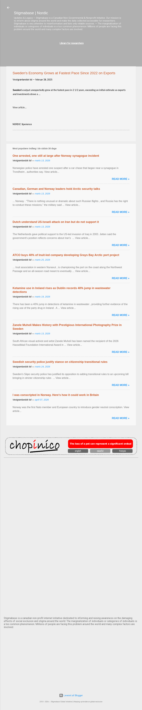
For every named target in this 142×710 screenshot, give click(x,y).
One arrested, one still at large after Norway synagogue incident (56, 155)
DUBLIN (71, 497)
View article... (20, 107)
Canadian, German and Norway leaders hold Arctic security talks (56, 188)
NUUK (71, 550)
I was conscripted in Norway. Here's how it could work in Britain (56, 395)
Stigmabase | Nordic (31, 13)
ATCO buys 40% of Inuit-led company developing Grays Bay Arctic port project (66, 255)
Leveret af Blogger (71, 695)
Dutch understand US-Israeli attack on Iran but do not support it (56, 222)
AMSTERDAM (71, 471)
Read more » (120, 179)
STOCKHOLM (71, 602)
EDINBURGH (71, 523)
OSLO (71, 576)
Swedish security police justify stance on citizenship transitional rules (60, 361)
